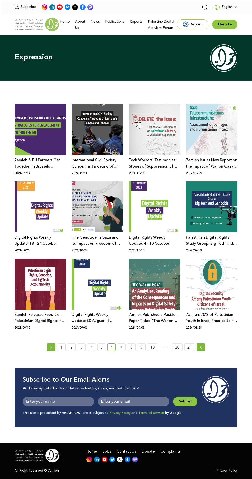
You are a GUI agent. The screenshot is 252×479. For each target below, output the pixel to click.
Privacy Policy (120, 413)
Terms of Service (151, 413)
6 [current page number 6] (113, 348)
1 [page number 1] (61, 347)
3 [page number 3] (81, 347)
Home (65, 21)
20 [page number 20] (177, 347)
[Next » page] (201, 347)
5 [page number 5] (102, 347)
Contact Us (126, 451)
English (223, 7)
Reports (136, 21)
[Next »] (201, 347)
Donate (148, 451)
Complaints (171, 451)
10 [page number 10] (152, 347)
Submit (185, 401)
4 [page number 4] (91, 347)
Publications (114, 21)
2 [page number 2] (71, 347)
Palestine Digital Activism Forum (161, 24)
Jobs (107, 451)
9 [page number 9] (141, 347)
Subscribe (25, 7)
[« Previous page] (51, 347)
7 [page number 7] (121, 347)
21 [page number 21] (189, 347)
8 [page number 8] (131, 347)
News (95, 21)
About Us (80, 24)
